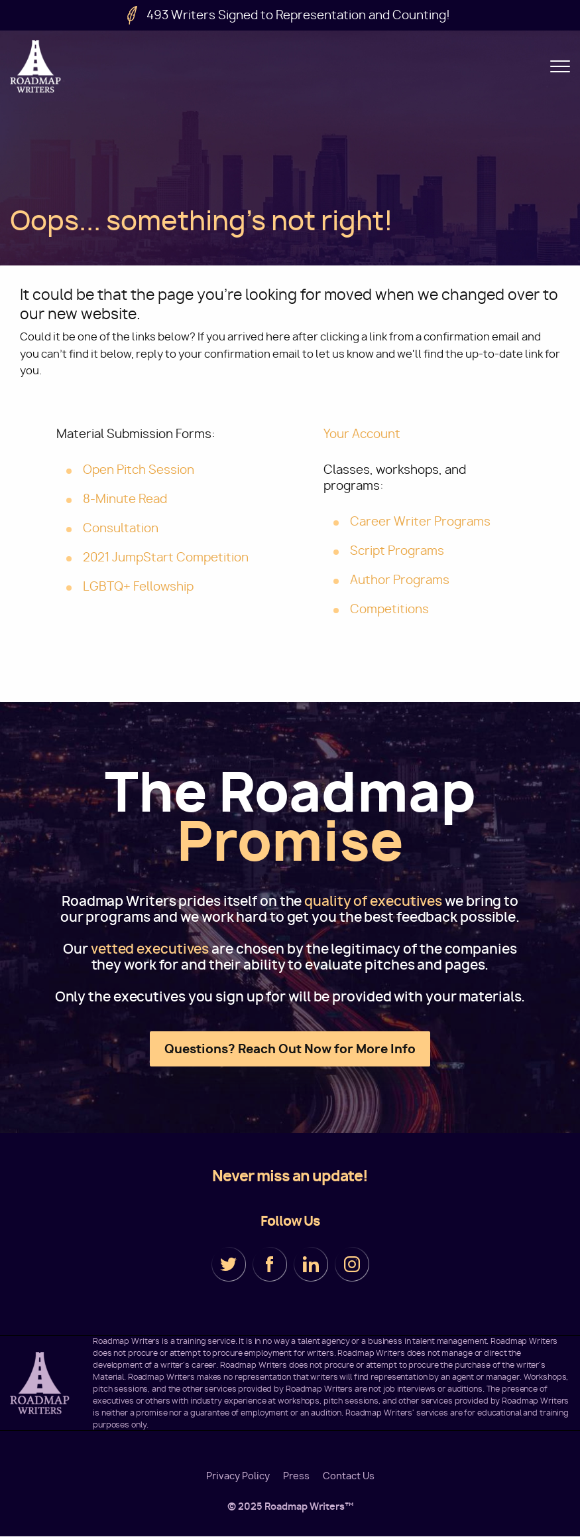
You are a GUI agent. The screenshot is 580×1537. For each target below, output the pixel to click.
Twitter (228, 1264)
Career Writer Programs (420, 521)
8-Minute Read (125, 498)
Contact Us (349, 1476)
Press (296, 1476)
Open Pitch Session (138, 469)
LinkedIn (311, 1264)
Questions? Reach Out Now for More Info (290, 1049)
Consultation (120, 528)
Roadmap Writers (36, 66)
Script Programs (397, 550)
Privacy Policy (238, 1476)
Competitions (389, 609)
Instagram (352, 1264)
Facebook (270, 1264)
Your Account (361, 433)
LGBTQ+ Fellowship (138, 586)
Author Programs (399, 579)
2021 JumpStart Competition (166, 557)
